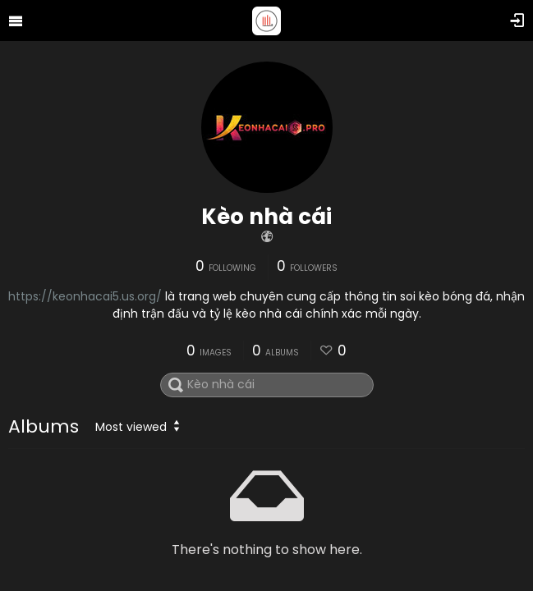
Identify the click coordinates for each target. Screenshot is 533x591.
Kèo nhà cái (266, 216)
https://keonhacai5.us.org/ (85, 296)
